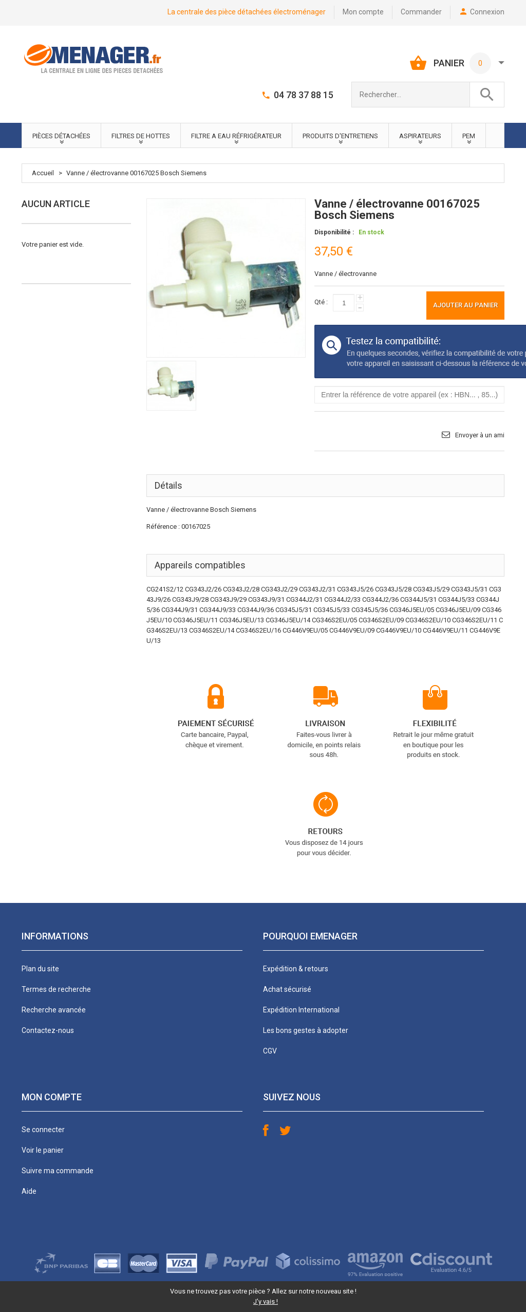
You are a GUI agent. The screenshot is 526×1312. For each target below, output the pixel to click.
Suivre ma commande (57, 1171)
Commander (421, 12)
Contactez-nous (48, 1030)
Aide (29, 1191)
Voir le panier (43, 1150)
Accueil (43, 173)
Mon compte (363, 12)
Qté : (321, 302)
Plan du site (40, 969)
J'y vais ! (265, 1301)
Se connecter (43, 1129)
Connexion (487, 12)
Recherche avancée (54, 1010)
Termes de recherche (56, 989)
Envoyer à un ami (479, 435)
